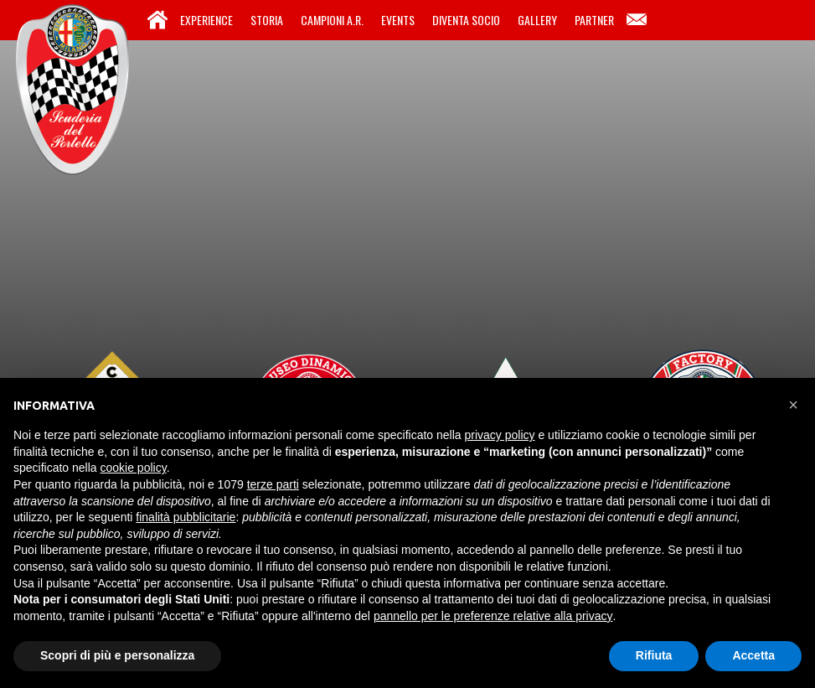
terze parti (273, 484)
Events (398, 19)
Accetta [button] (753, 655)
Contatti (636, 20)
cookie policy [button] (134, 467)
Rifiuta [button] (654, 655)
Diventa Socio (466, 19)
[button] (793, 404)
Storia (266, 19)
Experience (206, 19)
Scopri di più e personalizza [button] (117, 655)
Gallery (537, 19)
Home (157, 20)
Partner (594, 19)
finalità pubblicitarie (185, 517)
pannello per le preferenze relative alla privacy (493, 616)
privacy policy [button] (500, 435)
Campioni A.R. (332, 19)
